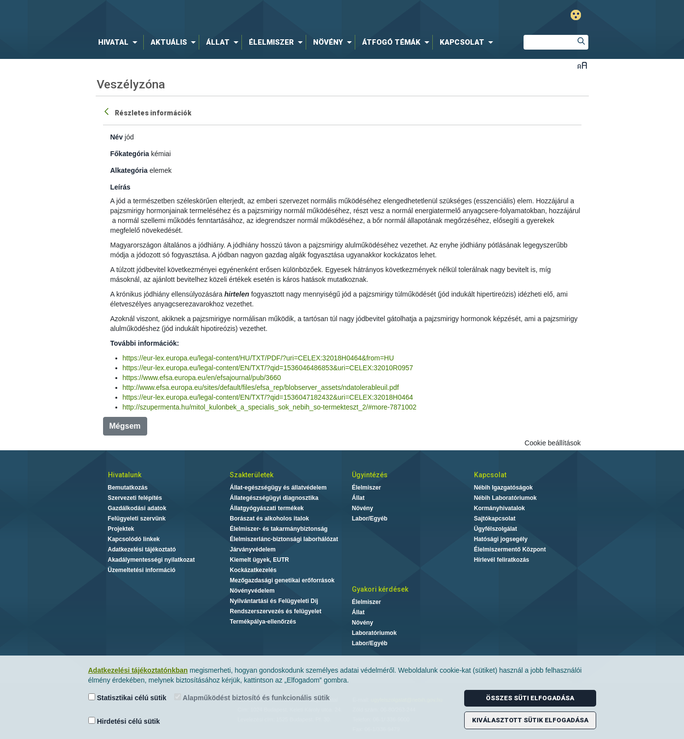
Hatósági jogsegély (500, 539)
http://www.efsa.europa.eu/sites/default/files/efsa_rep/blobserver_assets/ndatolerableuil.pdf (261, 387)
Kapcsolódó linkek (134, 539)
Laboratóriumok (374, 633)
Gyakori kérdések (380, 589)
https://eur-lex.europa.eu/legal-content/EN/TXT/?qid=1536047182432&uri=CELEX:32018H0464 (268, 397)
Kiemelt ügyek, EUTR (259, 559)
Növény (362, 508)
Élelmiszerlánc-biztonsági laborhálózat (284, 539)
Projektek (121, 528)
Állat (358, 497)
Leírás (120, 187)
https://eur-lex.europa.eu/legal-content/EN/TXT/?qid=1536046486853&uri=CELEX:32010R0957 (268, 368)
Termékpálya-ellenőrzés (263, 621)
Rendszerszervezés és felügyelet (275, 611)
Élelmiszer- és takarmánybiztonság (278, 528)
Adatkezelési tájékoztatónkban (138, 670)
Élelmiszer (366, 487)
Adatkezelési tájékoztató (142, 549)
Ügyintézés (370, 475)
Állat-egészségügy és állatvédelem (278, 487)
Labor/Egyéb (370, 518)
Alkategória (129, 170)
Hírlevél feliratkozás (501, 559)
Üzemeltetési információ (142, 570)
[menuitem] (120, 42)
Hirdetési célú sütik (124, 721)
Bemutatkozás (128, 487)
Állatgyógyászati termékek (267, 508)
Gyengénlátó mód (576, 15)
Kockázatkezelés (253, 570)
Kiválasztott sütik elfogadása (530, 720)
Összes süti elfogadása (530, 698)
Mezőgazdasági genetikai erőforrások (282, 580)
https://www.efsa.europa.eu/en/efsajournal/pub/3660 (202, 378)
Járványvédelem (252, 549)
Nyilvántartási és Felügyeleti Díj (274, 601)
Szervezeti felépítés (135, 497)
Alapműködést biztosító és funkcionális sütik (252, 697)
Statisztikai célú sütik (127, 697)
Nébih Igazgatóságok (503, 487)
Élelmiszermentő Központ (510, 549)
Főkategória (129, 154)
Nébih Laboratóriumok (505, 497)
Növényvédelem (252, 590)
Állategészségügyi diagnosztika (274, 497)
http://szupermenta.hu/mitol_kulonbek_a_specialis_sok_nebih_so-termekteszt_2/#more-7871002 (270, 407)
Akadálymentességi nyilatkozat (151, 559)
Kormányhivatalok (499, 508)
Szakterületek (251, 475)
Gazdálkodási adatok (137, 508)
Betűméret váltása (582, 65)
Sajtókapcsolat (495, 518)
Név (116, 137)
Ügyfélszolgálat (495, 528)
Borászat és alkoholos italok (269, 518)
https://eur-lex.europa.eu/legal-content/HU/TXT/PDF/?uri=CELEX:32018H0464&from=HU (258, 358)
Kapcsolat (490, 475)
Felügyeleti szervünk (137, 518)
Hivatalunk (124, 475)
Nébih (237, 15)
